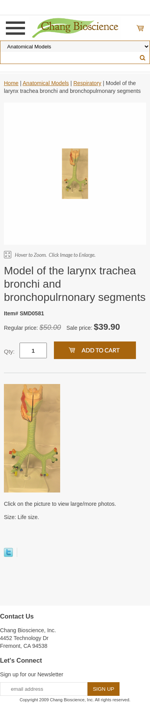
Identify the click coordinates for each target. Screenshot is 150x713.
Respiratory (87, 83)
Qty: (9, 351)
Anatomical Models (46, 83)
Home (11, 83)
